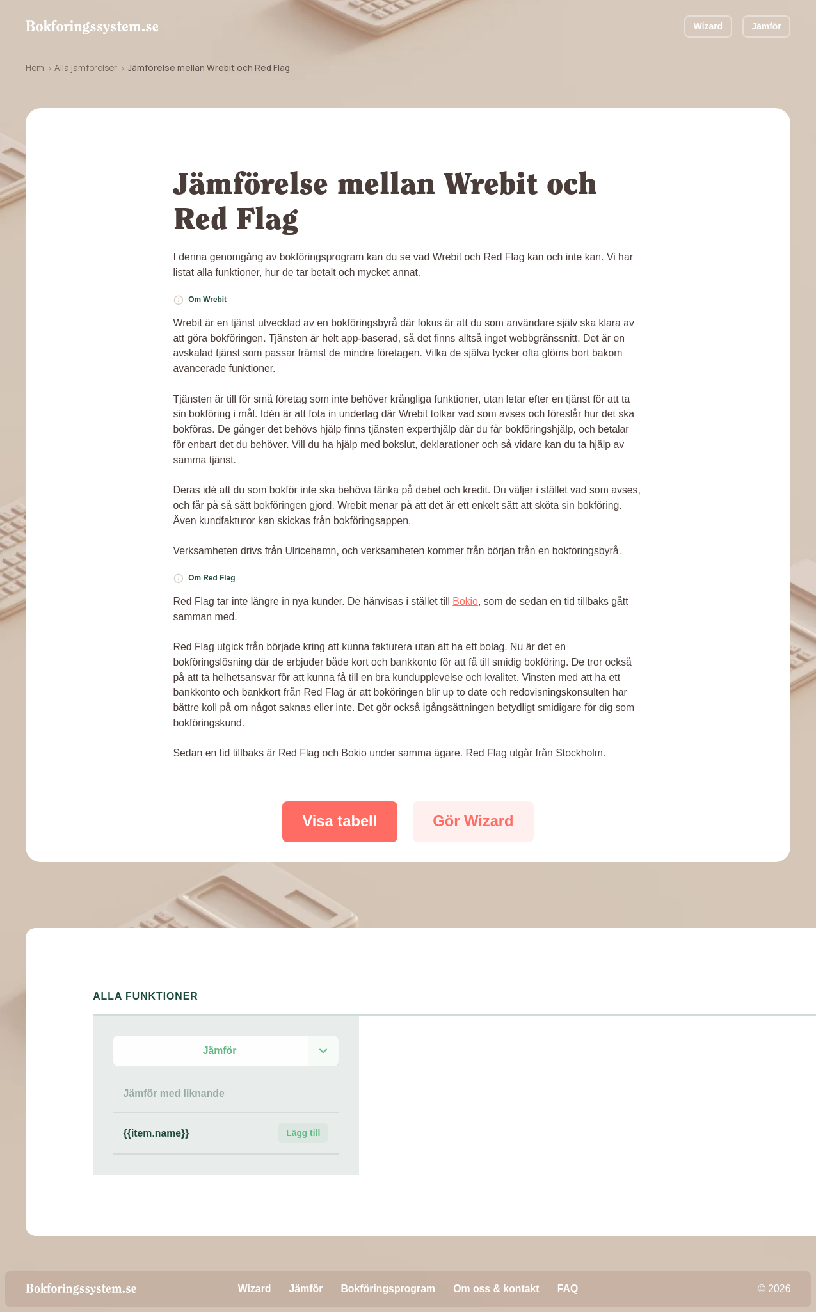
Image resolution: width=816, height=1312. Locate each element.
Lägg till (303, 1133)
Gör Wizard (473, 821)
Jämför (766, 26)
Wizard (708, 26)
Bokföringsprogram (387, 1288)
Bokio (465, 601)
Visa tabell (339, 821)
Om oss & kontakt (496, 1288)
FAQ (568, 1288)
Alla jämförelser (85, 68)
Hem (35, 68)
